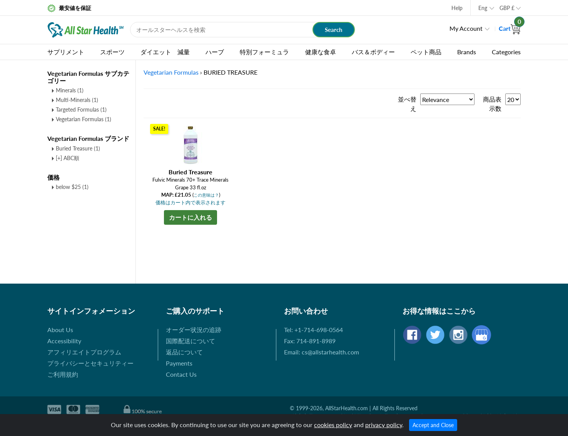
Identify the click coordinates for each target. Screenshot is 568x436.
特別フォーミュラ (264, 51)
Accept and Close (433, 425)
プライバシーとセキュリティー (90, 363)
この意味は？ (206, 194)
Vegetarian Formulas (83, 119)
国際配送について (190, 340)
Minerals (70, 90)
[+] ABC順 (67, 158)
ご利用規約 (62, 374)
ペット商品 (426, 51)
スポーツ (112, 51)
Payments (179, 363)
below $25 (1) (72, 187)
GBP (507, 8)
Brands (466, 51)
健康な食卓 (320, 51)
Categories (506, 51)
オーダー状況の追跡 (193, 329)
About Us (60, 329)
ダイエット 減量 (165, 51)
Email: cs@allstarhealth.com (321, 352)
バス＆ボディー (373, 51)
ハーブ (214, 51)
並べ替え (407, 103)
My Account (466, 28)
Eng (482, 8)
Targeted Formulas (81, 109)
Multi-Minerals (77, 100)
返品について (184, 352)
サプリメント (65, 51)
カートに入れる (190, 217)
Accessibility (64, 340)
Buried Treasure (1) (78, 148)
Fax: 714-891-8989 (310, 340)
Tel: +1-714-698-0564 (313, 329)
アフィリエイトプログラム (84, 352)
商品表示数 (492, 103)
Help (457, 8)
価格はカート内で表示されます (190, 202)
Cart (510, 28)
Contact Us (181, 374)
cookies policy (333, 424)
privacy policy (383, 424)
